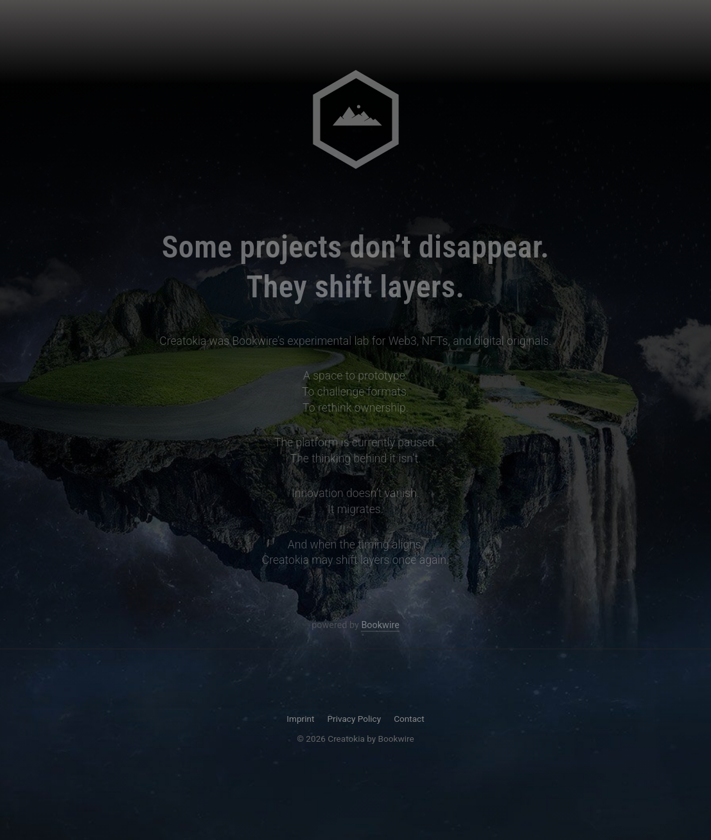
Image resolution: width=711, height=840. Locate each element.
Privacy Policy (354, 718)
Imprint (300, 718)
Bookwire (380, 625)
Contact (409, 718)
